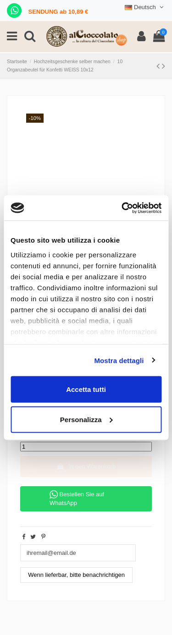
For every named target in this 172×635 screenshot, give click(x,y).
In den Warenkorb (86, 466)
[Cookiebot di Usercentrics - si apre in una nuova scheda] (122, 208)
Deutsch (145, 7)
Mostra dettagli (119, 360)
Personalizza (86, 419)
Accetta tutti (86, 389)
